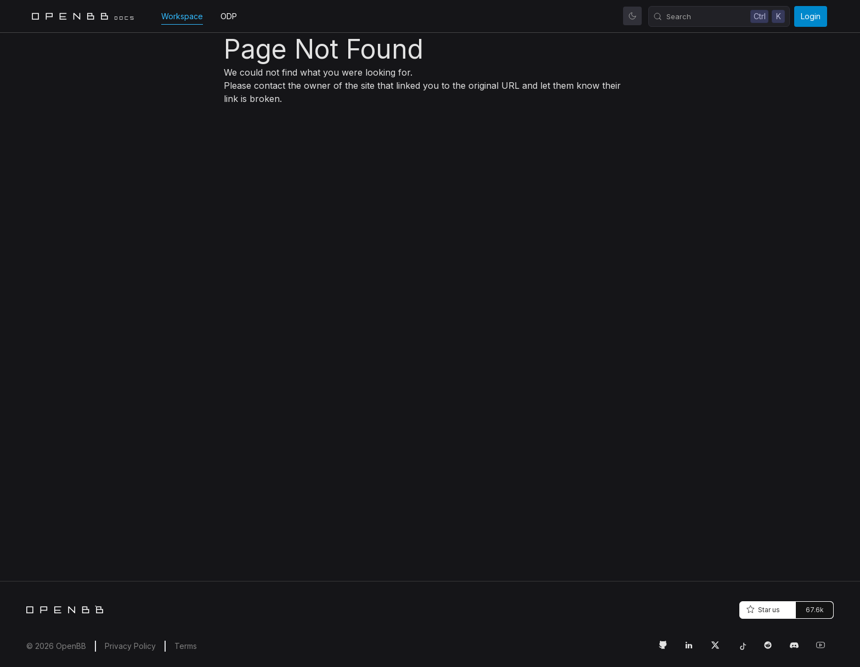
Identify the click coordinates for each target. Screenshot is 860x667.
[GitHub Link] (667, 649)
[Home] (64, 609)
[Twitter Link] (719, 649)
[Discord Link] (798, 649)
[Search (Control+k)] (719, 16)
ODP (228, 16)
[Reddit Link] (772, 649)
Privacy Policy (130, 646)
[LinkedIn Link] (693, 649)
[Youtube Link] (825, 649)
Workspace (182, 16)
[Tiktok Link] (746, 649)
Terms (185, 646)
